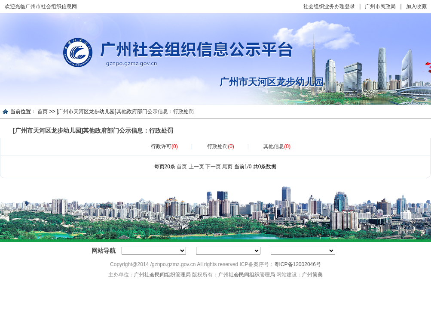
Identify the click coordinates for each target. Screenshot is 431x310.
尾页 (227, 167)
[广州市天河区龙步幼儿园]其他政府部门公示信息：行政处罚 (125, 111)
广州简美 (312, 275)
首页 (42, 111)
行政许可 (164, 146)
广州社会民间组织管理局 (162, 275)
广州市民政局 (380, 6)
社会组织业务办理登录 (329, 6)
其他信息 (276, 146)
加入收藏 (416, 6)
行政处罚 (220, 146)
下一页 (213, 167)
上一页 (196, 167)
